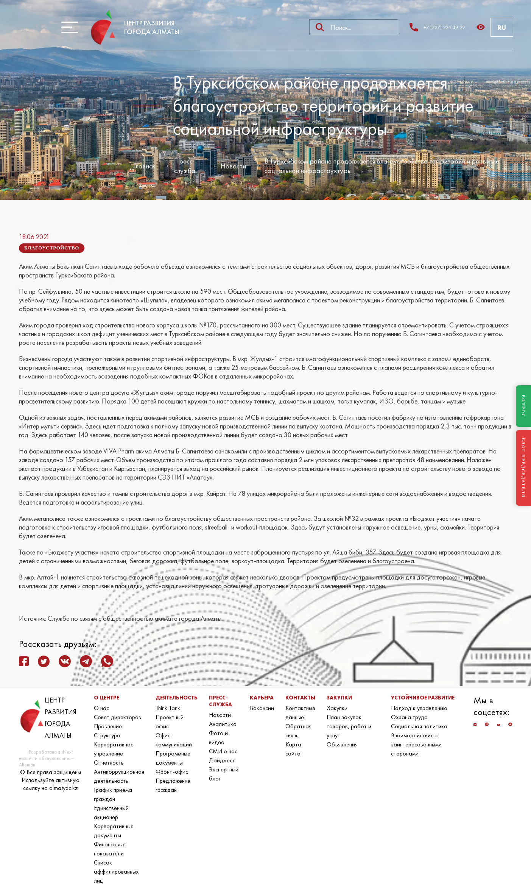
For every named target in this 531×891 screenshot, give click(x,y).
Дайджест (222, 760)
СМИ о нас (223, 751)
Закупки (337, 708)
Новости (233, 166)
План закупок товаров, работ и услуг (349, 726)
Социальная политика (419, 726)
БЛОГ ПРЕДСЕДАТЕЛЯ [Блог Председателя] (523, 468)
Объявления (342, 744)
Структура (107, 735)
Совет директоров (117, 717)
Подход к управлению (419, 708)
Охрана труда (409, 717)
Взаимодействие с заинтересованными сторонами (416, 744)
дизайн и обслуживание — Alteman (46, 761)
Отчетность (109, 762)
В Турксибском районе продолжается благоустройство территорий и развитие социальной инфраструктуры (382, 165)
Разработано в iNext (51, 752)
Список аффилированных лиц (116, 871)
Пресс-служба (184, 165)
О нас (101, 708)
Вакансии (262, 708)
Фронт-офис (172, 772)
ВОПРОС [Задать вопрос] (523, 406)
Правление (108, 726)
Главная (144, 166)
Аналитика (223, 724)
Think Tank (168, 708)
